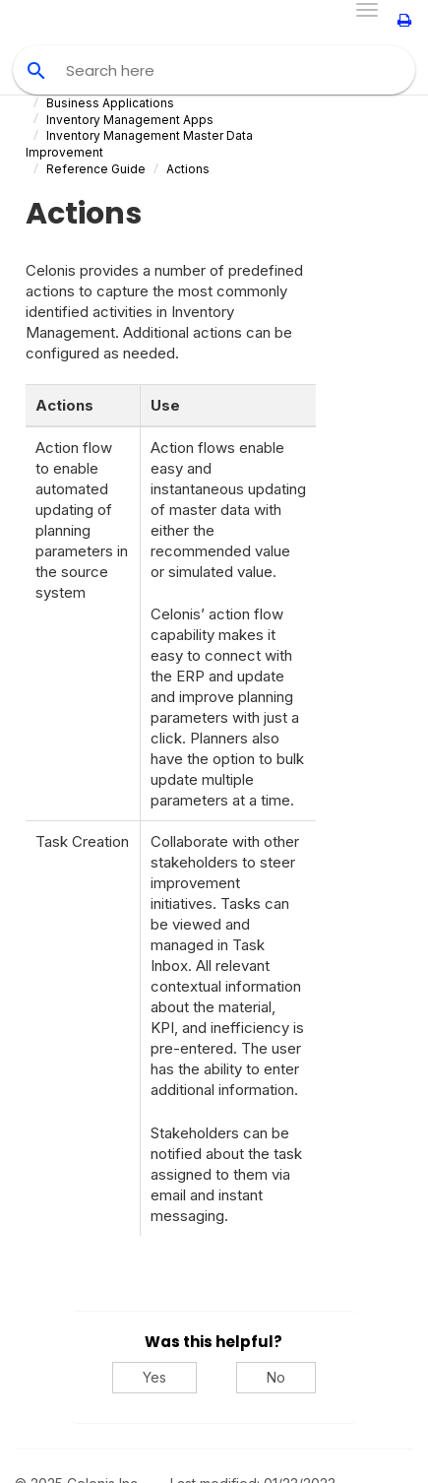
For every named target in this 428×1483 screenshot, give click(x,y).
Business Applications (110, 103)
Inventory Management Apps (130, 119)
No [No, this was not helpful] (276, 1377)
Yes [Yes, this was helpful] (154, 1377)
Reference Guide (96, 168)
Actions (188, 168)
